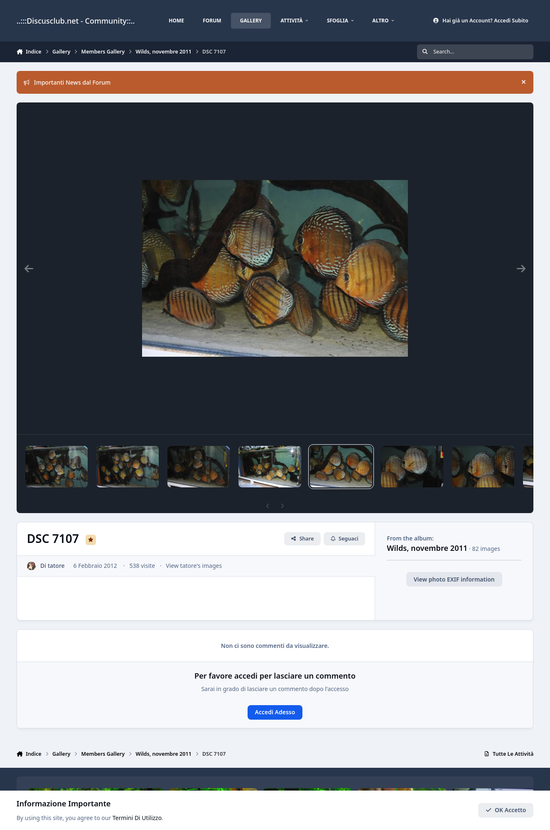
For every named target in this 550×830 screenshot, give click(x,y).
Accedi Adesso (275, 712)
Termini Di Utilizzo (137, 818)
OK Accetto (506, 810)
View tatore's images (194, 566)
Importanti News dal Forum (67, 82)
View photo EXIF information (454, 579)
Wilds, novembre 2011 (427, 548)
